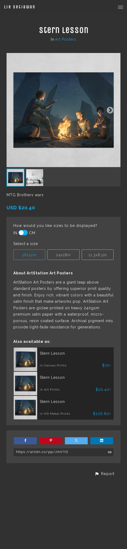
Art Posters (65, 39)
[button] (104, 473)
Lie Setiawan (19, 6)
